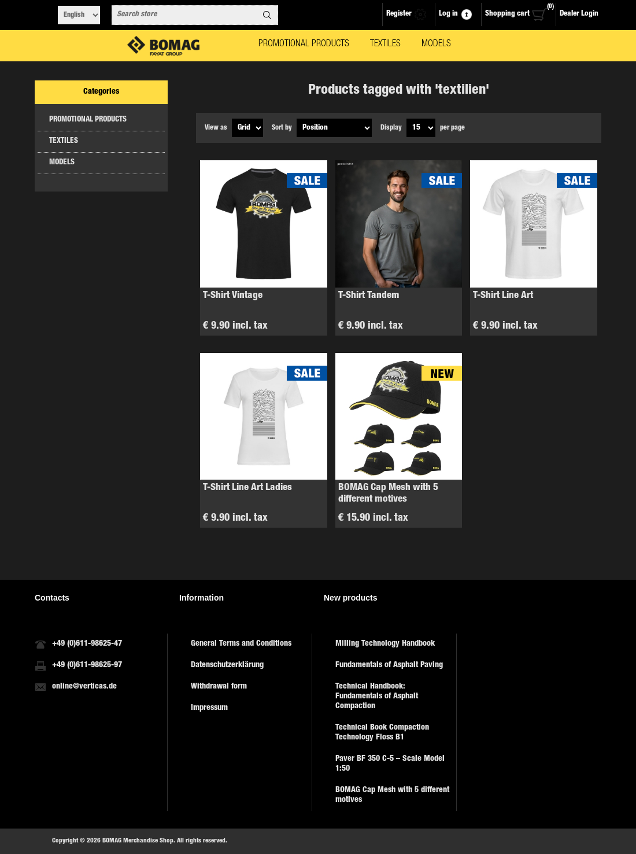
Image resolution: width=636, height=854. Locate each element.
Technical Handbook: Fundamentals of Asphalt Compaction (376, 697)
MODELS (62, 163)
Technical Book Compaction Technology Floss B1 (382, 733)
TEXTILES (63, 141)
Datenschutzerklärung (227, 665)
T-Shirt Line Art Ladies (247, 488)
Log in (448, 14)
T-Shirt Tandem (369, 296)
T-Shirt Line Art (503, 296)
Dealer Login (579, 14)
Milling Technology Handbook (385, 644)
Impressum (209, 708)
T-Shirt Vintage (232, 296)
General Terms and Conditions (241, 644)
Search (267, 15)
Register (399, 14)
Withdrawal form (219, 687)
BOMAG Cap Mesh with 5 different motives (388, 494)
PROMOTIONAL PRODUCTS (88, 120)
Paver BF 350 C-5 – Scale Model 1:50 (390, 764)
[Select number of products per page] (420, 128)
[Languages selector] (79, 15)
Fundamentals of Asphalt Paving (389, 665)
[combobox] (184, 15)
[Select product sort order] (334, 128)
